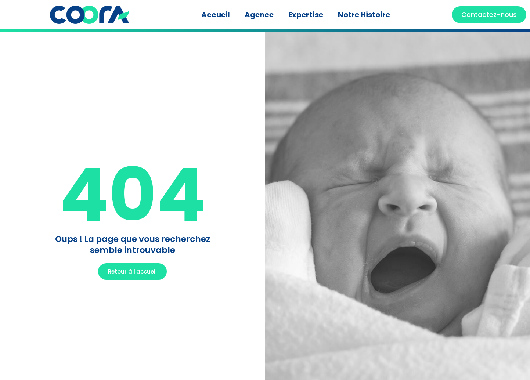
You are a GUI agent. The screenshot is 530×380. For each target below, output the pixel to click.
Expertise (305, 15)
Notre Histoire (364, 15)
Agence (259, 15)
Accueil (215, 15)
